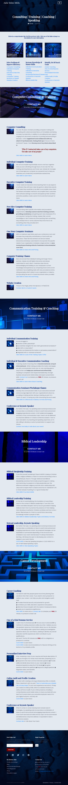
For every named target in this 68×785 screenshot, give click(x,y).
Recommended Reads (12, 766)
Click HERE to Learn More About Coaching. (29, 381)
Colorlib (22, 782)
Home (30, 24)
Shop (7, 771)
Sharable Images (11, 773)
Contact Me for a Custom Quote (26, 288)
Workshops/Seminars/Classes (35, 74)
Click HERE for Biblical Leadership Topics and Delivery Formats (35, 517)
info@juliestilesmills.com (46, 771)
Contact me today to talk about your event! (30, 426)
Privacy (52, 782)
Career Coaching (50, 67)
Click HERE (19, 611)
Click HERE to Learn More (24, 155)
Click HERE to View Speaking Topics (27, 546)
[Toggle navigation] (62, 2)
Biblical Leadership (31, 80)
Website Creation (12, 80)
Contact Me (34, 104)
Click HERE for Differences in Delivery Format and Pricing (33, 400)
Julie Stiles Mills (12, 3)
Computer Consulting (13, 67)
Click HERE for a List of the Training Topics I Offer (31, 355)
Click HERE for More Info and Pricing (27, 250)
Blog (7, 764)
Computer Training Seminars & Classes (13, 77)
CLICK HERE (19, 541)
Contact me (23, 377)
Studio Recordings (11, 762)
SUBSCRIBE (11, 749)
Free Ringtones (10, 768)
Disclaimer (46, 782)
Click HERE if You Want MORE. (25, 492)
